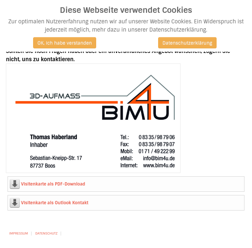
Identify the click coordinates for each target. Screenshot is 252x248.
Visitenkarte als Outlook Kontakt (54, 203)
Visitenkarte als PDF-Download (53, 184)
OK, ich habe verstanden (64, 43)
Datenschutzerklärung (187, 43)
